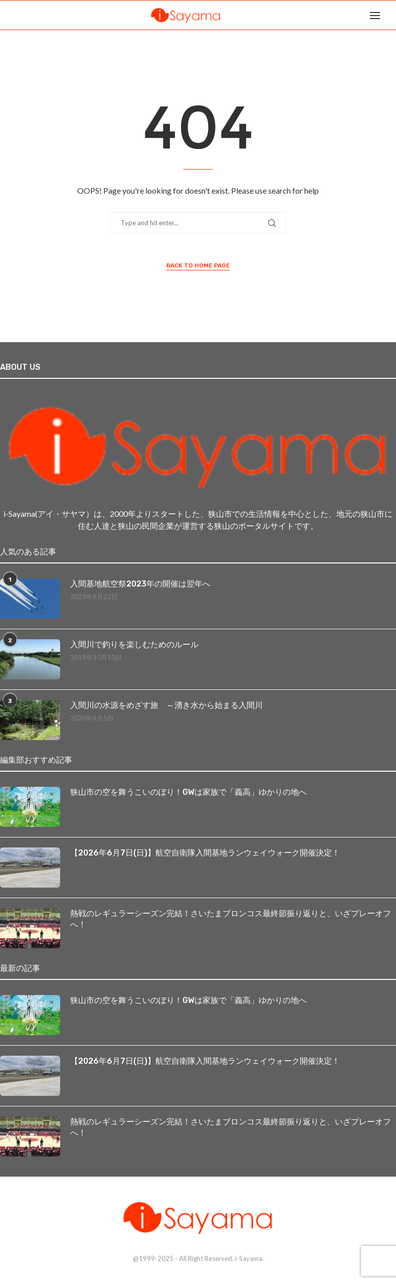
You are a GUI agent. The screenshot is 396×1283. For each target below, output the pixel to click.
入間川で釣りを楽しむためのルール (134, 644)
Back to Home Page (198, 265)
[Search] (391, 15)
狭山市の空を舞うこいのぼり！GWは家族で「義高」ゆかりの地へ (188, 792)
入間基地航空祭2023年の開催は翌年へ (140, 584)
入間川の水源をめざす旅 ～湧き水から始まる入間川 (166, 705)
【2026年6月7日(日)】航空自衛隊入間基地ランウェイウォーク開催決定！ (205, 853)
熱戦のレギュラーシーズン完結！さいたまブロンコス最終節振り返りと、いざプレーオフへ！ (230, 919)
